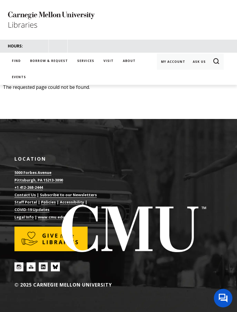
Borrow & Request (49, 61)
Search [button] (216, 62)
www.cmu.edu (51, 217)
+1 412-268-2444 (28, 187)
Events (19, 77)
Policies (48, 202)
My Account (173, 62)
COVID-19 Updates (31, 209)
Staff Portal (25, 202)
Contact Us (25, 194)
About (129, 61)
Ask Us (199, 62)
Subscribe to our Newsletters (68, 194)
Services (85, 61)
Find (16, 61)
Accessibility (72, 202)
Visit (108, 61)
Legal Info (24, 217)
